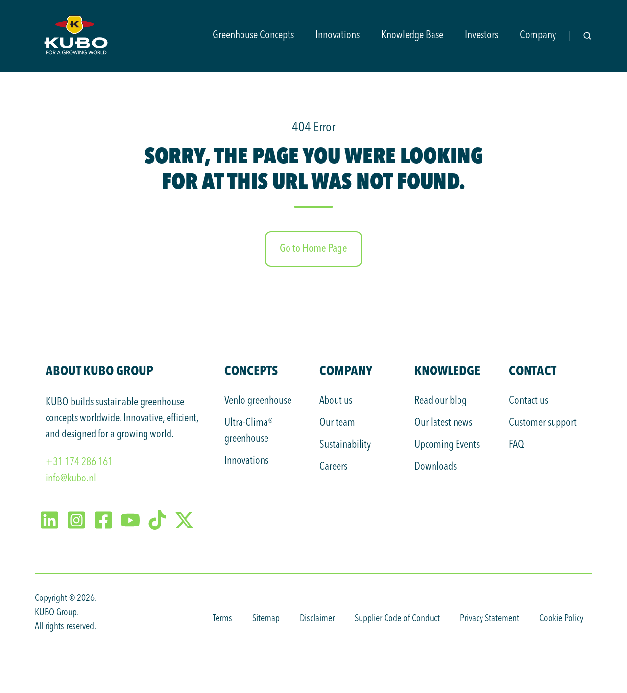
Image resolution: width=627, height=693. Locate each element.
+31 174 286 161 (79, 462)
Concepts (251, 370)
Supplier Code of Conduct (397, 618)
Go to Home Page (313, 248)
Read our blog (440, 400)
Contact (532, 370)
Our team (337, 422)
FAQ (516, 444)
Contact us (528, 400)
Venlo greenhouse (257, 400)
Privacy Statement (489, 618)
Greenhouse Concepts (253, 35)
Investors (481, 35)
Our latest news (443, 422)
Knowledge (447, 370)
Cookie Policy (561, 618)
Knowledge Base (412, 35)
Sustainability (345, 444)
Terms (222, 618)
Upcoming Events (447, 444)
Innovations (337, 35)
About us (335, 400)
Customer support (543, 422)
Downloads (435, 466)
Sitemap (266, 618)
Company (538, 35)
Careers (333, 466)
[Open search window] (587, 36)
